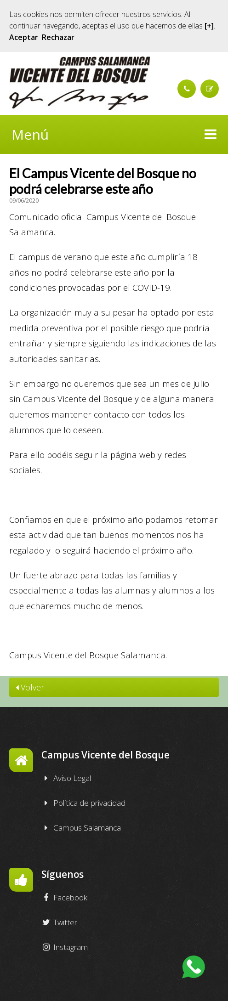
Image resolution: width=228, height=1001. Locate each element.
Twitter (59, 923)
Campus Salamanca (81, 828)
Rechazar (58, 37)
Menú (114, 134)
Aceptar (23, 37)
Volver (30, 687)
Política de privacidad (83, 803)
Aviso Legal (66, 779)
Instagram (64, 948)
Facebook (64, 898)
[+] (209, 26)
